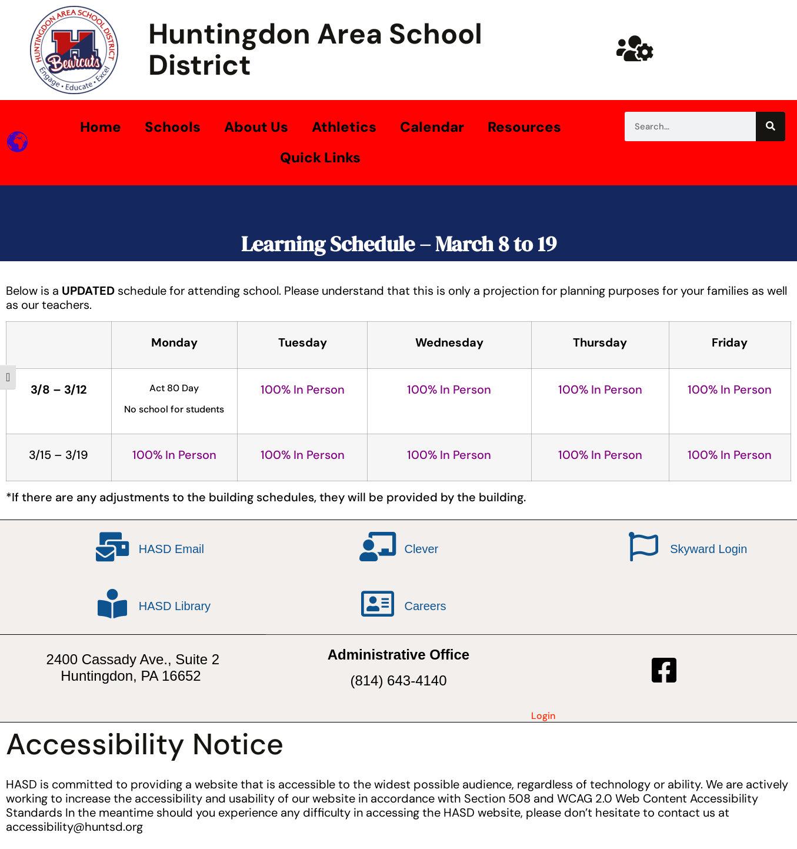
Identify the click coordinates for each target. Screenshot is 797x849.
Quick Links (320, 157)
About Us (256, 127)
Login (543, 716)
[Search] (770, 126)
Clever (421, 548)
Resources (524, 127)
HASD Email (171, 548)
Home (100, 127)
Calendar (432, 127)
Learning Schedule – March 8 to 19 (398, 243)
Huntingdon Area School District (315, 49)
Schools (173, 127)
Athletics (344, 127)
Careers (425, 606)
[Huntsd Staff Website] (635, 48)
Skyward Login (708, 548)
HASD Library (175, 606)
